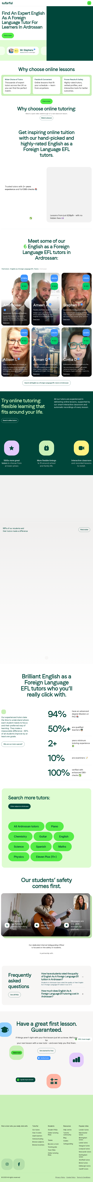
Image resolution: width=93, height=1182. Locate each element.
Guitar (43, 836)
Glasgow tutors (84, 1146)
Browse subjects (38, 1142)
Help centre (67, 1130)
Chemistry (20, 836)
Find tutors (5, 269)
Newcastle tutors (85, 1152)
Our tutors (35, 1130)
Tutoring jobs (52, 1147)
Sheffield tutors (84, 1160)
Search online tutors (10, 420)
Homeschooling (37, 1139)
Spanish (41, 846)
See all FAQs (14, 995)
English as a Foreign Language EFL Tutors (24, 269)
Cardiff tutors (83, 1169)
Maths (62, 846)
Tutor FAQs (51, 1150)
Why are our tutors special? (12, 744)
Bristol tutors (83, 1163)
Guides (65, 1141)
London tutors (84, 1130)
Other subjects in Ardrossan (19, 806)
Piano (54, 826)
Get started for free (46, 1051)
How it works (36, 1133)
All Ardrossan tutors (26, 826)
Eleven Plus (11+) (46, 856)
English (63, 836)
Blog (64, 1138)
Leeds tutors (83, 1143)
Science (19, 846)
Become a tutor (53, 1144)
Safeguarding (68, 1144)
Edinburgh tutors (85, 1166)
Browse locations (38, 1145)
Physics (19, 856)
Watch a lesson (46, 118)
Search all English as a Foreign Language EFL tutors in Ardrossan (46, 383)
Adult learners (37, 1136)
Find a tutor (8, 35)
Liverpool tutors (84, 1149)
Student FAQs (53, 1130)
